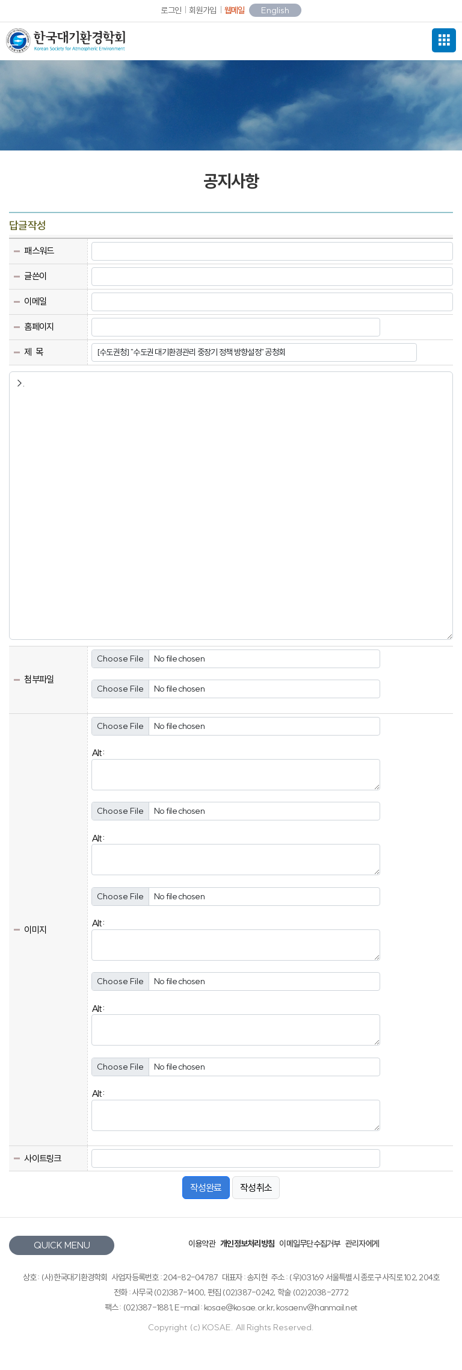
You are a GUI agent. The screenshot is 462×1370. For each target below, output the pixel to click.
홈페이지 (39, 326)
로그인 (171, 10)
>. (230, 505)
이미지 (35, 929)
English (275, 10)
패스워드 (39, 250)
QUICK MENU (62, 1245)
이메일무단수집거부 (309, 1243)
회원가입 (202, 10)
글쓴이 (35, 276)
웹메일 (234, 10)
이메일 (35, 301)
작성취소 (256, 1188)
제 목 (33, 352)
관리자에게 (362, 1243)
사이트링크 (42, 1158)
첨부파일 (39, 679)
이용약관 (201, 1243)
